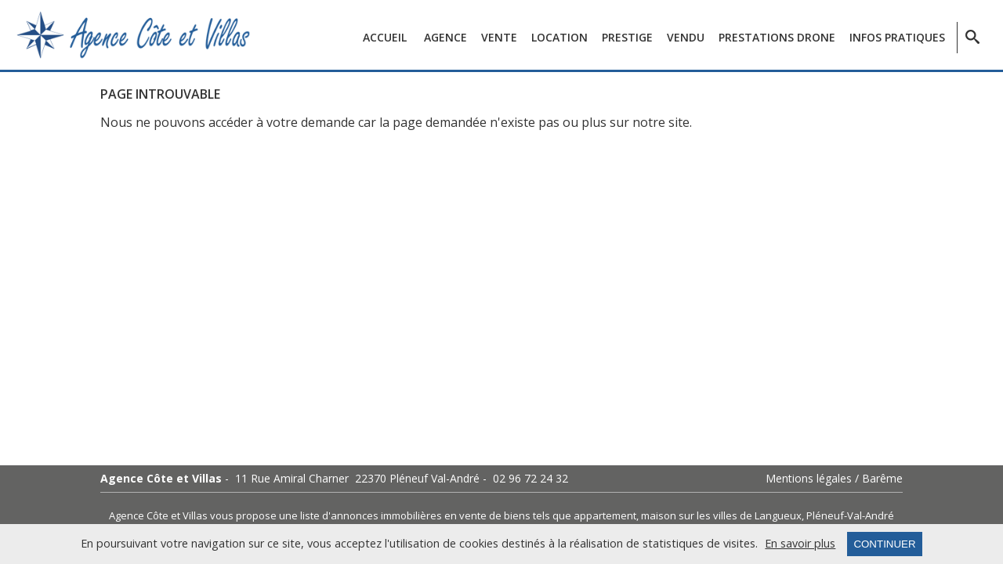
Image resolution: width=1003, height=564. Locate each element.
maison (658, 515)
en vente (465, 515)
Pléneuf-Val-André (850, 515)
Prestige (627, 37)
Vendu (685, 37)
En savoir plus (800, 543)
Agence (445, 37)
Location (559, 37)
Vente (499, 37)
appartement (605, 515)
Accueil (385, 37)
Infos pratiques (897, 37)
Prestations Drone (777, 37)
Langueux (778, 515)
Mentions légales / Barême (834, 478)
